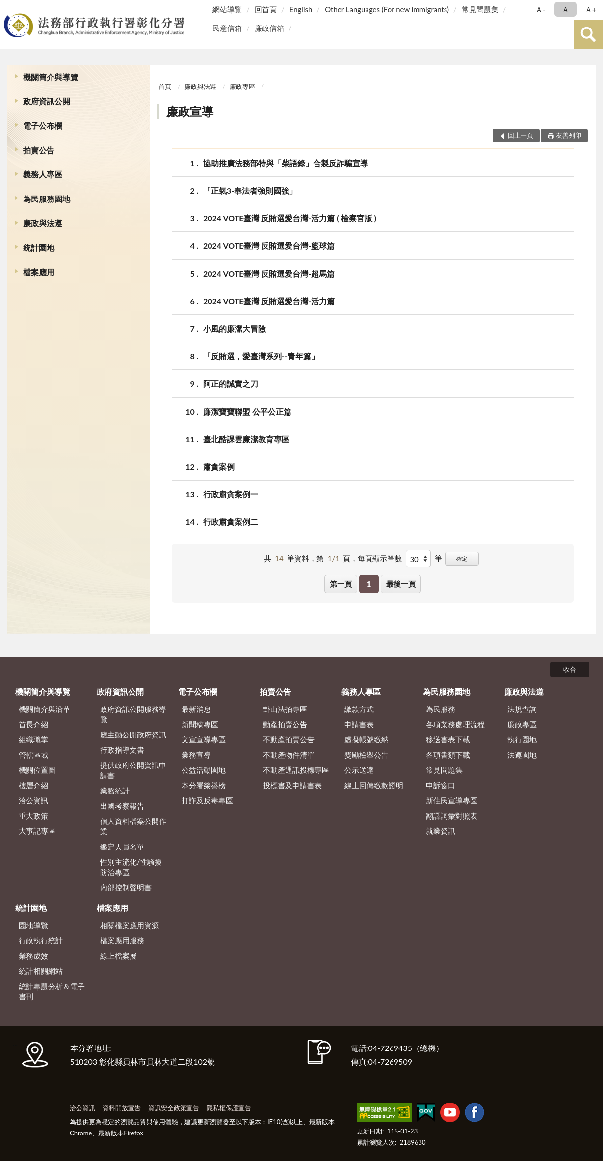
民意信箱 (227, 28)
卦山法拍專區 (285, 709)
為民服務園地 (46, 198)
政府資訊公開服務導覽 (133, 714)
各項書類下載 (448, 754)
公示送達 (359, 769)
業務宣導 (196, 754)
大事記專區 (37, 830)
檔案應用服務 (122, 940)
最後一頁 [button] (401, 583)
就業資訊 (440, 830)
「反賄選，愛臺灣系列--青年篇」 (261, 356)
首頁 (164, 86)
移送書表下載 (448, 739)
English (301, 9)
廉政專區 (242, 86)
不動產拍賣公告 (289, 739)
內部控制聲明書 (126, 887)
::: (9, 8)
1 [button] (369, 583)
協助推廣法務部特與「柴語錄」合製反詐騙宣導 (285, 163)
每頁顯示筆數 (380, 558)
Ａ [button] (565, 9)
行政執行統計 (41, 940)
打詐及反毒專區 (207, 800)
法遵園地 (522, 754)
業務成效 (33, 955)
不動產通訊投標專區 (296, 769)
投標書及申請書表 (292, 785)
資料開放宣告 (122, 1108)
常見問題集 (480, 9)
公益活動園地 (204, 769)
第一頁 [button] (341, 583)
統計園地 (38, 247)
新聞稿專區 (200, 724)
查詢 (588, 34)
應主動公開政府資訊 (133, 734)
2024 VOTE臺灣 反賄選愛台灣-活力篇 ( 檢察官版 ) (289, 218)
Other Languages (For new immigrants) (387, 9)
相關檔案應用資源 (129, 925)
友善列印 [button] (568, 135)
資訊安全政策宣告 (173, 1108)
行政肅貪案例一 (230, 494)
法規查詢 (522, 709)
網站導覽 (227, 9)
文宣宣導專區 (204, 739)
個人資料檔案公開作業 (133, 826)
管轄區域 (33, 754)
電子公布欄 (42, 125)
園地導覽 (33, 925)
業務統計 (115, 790)
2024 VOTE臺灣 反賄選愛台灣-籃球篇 (269, 245)
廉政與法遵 (42, 222)
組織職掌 (33, 739)
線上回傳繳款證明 (373, 785)
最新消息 (196, 709)
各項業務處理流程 (455, 724)
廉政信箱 (269, 28)
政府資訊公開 (46, 101)
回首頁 (266, 9)
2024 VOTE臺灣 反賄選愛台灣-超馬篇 (269, 273)
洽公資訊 (33, 800)
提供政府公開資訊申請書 (133, 770)
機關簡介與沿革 (44, 709)
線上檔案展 (118, 955)
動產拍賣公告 (285, 724)
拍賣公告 (38, 150)
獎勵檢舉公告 (366, 754)
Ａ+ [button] (591, 9)
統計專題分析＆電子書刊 (52, 991)
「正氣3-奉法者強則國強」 (250, 190)
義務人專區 (42, 174)
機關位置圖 (37, 769)
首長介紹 (33, 724)
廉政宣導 (189, 111)
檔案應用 (38, 272)
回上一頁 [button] (520, 135)
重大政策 (33, 815)
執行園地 (522, 739)
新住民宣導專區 (451, 800)
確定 (461, 558)
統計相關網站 (41, 970)
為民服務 (440, 709)
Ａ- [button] (540, 9)
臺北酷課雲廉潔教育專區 (246, 439)
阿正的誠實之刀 (230, 383)
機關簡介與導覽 (50, 77)
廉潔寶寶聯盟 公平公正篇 (247, 411)
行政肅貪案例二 (230, 521)
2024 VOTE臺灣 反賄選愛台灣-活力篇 (269, 301)
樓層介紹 (33, 785)
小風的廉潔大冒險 (234, 328)
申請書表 (359, 724)
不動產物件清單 (289, 754)
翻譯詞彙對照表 (451, 815)
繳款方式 (359, 709)
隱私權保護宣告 (229, 1108)
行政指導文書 (122, 749)
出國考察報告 (122, 805)
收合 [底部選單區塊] (569, 669)
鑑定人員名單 (122, 846)
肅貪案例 (219, 466)
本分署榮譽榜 (204, 785)
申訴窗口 (440, 785)
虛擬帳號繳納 (366, 739)
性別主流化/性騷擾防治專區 (131, 867)
